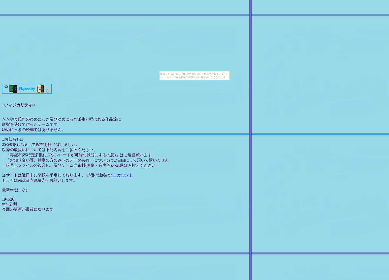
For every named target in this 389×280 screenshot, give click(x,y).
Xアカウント (121, 175)
